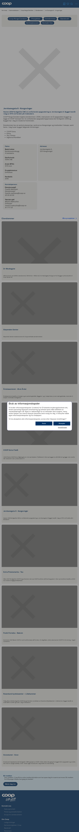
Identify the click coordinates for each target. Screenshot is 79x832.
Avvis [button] (44, 423)
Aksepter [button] (62, 423)
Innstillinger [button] (62, 427)
